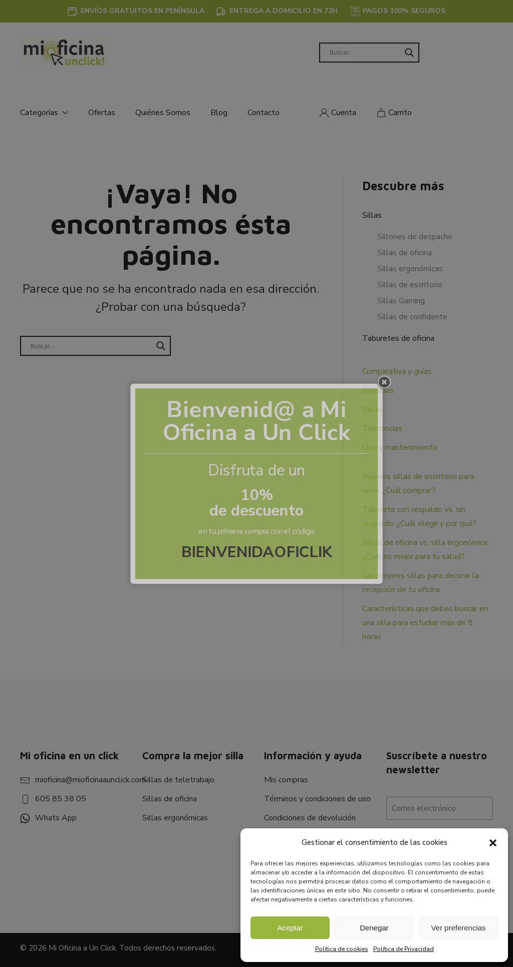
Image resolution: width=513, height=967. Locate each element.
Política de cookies (341, 949)
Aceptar (290, 927)
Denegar (374, 927)
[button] (493, 842)
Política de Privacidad (403, 949)
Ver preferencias (458, 927)
